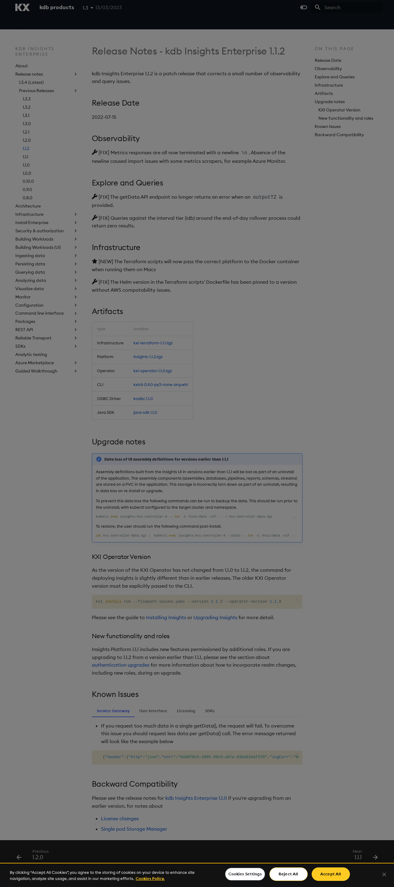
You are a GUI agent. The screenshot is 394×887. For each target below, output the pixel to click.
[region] (197, 875)
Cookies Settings (245, 873)
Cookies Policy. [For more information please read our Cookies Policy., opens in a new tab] (150, 878)
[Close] (384, 874)
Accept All (330, 873)
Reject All (288, 873)
